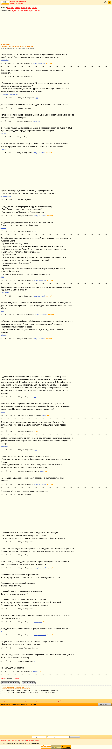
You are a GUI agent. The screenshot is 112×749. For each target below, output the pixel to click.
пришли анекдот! (105, 704)
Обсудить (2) (22, 98)
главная (4, 704)
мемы (23, 8)
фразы (28, 8)
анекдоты (10, 8)
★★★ (38, 431)
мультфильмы (5, 94)
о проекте (22, 740)
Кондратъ (35, 671)
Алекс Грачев (38, 622)
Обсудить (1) (21, 314)
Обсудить (20, 63)
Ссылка (20, 108)
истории (17, 8)
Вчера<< (4, 678)
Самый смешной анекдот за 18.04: (16, 687)
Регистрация (19, 4)
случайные (60, 701)
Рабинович (4, 335)
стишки (34, 8)
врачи (2, 277)
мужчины (8, 196)
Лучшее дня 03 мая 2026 (18, 1)
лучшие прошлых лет (37, 701)
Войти (12, 4)
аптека (3, 196)
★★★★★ (49, 63)
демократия (4, 446)
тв (17, 94)
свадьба (3, 149)
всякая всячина (50, 701)
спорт (2, 292)
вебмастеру (29, 740)
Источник (38, 415)
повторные (25, 701)
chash (44, 415)
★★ (48, 415)
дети (2, 631)
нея (35, 397)
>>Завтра (15, 678)
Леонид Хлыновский (39, 63)
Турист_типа (36, 121)
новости (36, 740)
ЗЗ (33, 76)
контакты (15, 740)
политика (12, 94)
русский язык (4, 60)
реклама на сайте (6, 740)
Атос (37, 98)
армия (2, 311)
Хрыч (35, 450)
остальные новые (14, 701)
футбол (6, 292)
